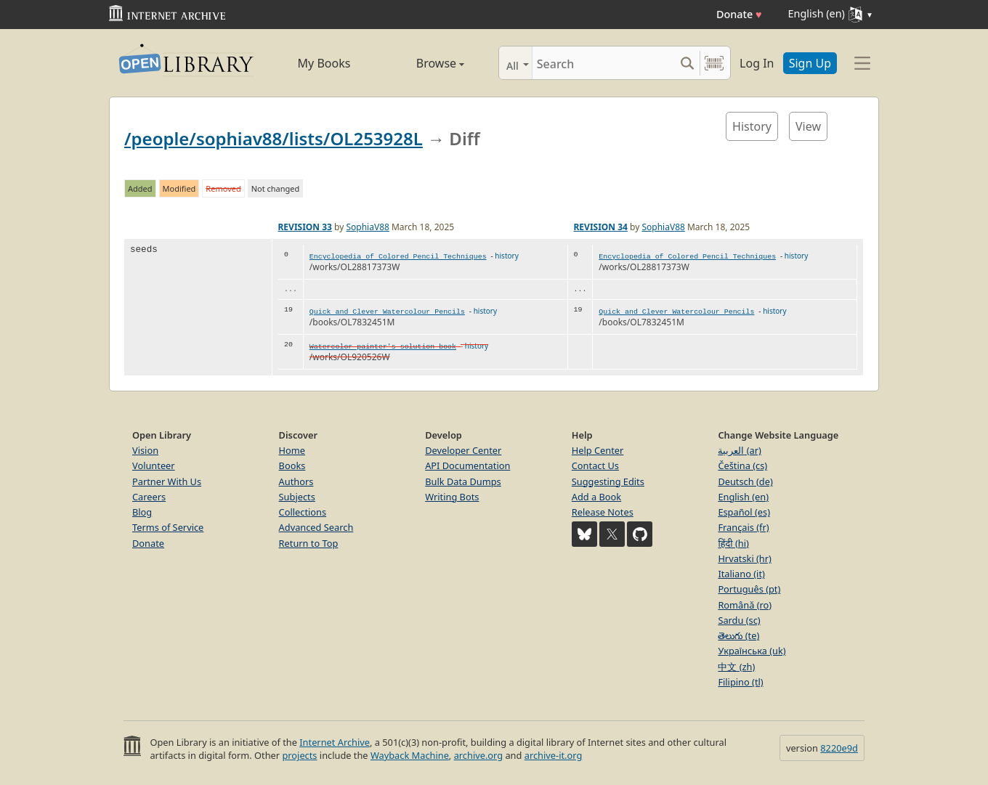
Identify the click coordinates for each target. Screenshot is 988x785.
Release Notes (602, 511)
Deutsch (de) (745, 481)
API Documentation (467, 465)
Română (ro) (745, 604)
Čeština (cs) (742, 465)
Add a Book (596, 496)
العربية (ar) (739, 450)
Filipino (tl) (740, 681)
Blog (142, 511)
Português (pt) (749, 588)
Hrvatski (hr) (745, 558)
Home (292, 450)
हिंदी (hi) (733, 543)
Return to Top (309, 543)
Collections (303, 511)
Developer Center (463, 450)
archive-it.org (554, 755)
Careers (149, 496)
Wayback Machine (409, 755)
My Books (324, 63)
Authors (296, 481)
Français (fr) (743, 527)
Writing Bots (452, 496)
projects (299, 755)
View (808, 126)
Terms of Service (167, 527)
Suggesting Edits (608, 481)
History (752, 126)
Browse (423, 63)
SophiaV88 (367, 227)
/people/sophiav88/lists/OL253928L (273, 138)
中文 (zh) (736, 666)
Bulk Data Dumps (463, 481)
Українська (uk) (751, 650)
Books (292, 465)
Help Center (598, 450)
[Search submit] (687, 62)
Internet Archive (334, 742)
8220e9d (839, 748)
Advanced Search (316, 527)
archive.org (478, 755)
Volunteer (153, 465)
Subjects (297, 496)
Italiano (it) (741, 573)
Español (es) (744, 511)
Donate (739, 14)
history (506, 256)
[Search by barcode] (714, 62)
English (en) (743, 496)
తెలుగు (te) (738, 635)
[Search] (603, 63)
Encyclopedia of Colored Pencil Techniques (398, 257)
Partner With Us (166, 481)
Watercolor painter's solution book (382, 347)
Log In (757, 63)
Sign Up (810, 63)
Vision (145, 450)
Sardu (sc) (739, 620)
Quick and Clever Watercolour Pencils (387, 312)
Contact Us (595, 465)
